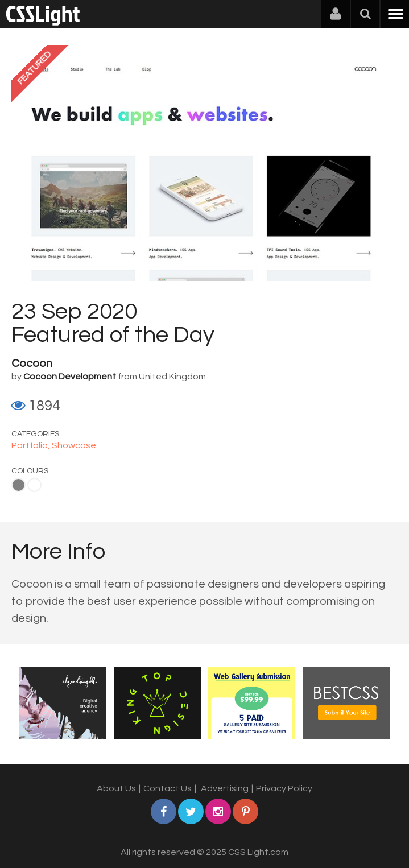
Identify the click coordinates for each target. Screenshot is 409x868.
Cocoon (31, 363)
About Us (116, 788)
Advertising (225, 788)
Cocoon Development (69, 376)
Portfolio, (31, 445)
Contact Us (167, 788)
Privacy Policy (284, 788)
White (34, 485)
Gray (18, 485)
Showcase (74, 445)
